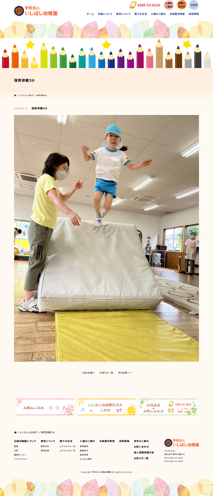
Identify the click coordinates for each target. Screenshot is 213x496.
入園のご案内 (158, 14)
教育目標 (45, 450)
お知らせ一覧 (106, 372)
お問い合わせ (141, 446)
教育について (123, 14)
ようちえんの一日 (67, 446)
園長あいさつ (20, 454)
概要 (16, 446)
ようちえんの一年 (67, 450)
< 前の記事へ (87, 372)
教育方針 (45, 446)
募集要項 (84, 446)
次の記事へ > (125, 372)
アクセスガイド (20, 459)
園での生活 (140, 14)
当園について (105, 14)
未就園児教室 (177, 14)
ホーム (90, 14)
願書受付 (84, 450)
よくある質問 (86, 459)
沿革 (16, 450)
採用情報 (194, 14)
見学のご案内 (141, 441)
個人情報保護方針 (144, 452)
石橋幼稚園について (25, 441)
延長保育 (84, 454)
